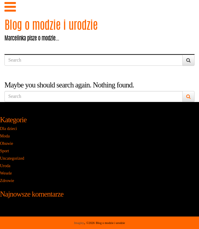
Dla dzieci (8, 128)
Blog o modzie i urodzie (51, 26)
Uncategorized (12, 158)
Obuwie (6, 143)
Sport (4, 151)
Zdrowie (7, 180)
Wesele (6, 173)
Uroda (5, 166)
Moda (5, 136)
